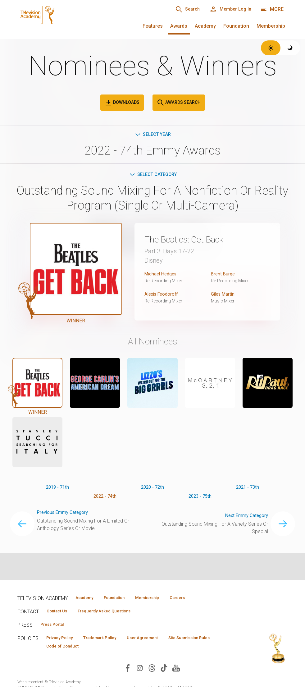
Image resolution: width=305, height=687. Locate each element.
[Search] (178, 9)
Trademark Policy (110, 639)
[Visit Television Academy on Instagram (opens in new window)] (139, 670)
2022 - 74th (105, 499)
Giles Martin (224, 295)
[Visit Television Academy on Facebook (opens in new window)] (127, 670)
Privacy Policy (62, 639)
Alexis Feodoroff (162, 295)
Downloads (122, 102)
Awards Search (179, 102)
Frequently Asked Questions (113, 611)
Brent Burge (223, 275)
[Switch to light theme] (270, 47)
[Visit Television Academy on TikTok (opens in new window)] (164, 670)
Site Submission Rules (71, 648)
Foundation (236, 26)
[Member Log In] (227, 9)
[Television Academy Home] (59, 18)
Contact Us (60, 611)
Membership (271, 26)
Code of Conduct (126, 648)
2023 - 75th (199, 499)
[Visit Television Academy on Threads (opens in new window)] (152, 670)
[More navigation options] (272, 9)
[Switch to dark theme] (290, 47)
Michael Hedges (162, 275)
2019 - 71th (57, 489)
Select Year (153, 135)
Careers (198, 597)
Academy (205, 26)
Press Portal (55, 625)
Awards (178, 26)
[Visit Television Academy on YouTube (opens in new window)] (176, 670)
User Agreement (159, 639)
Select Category (152, 175)
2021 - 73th (247, 489)
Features (153, 26)
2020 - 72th (152, 489)
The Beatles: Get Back (191, 241)
